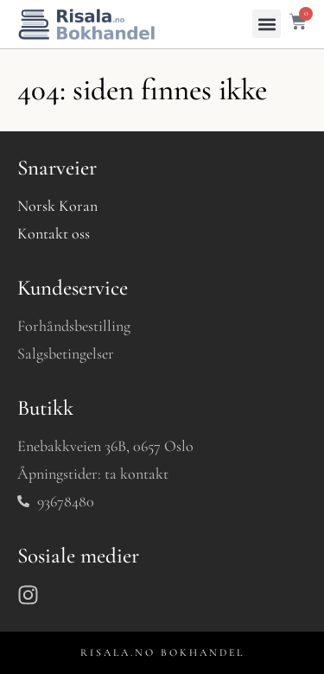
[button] (266, 24)
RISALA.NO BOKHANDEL (162, 652)
